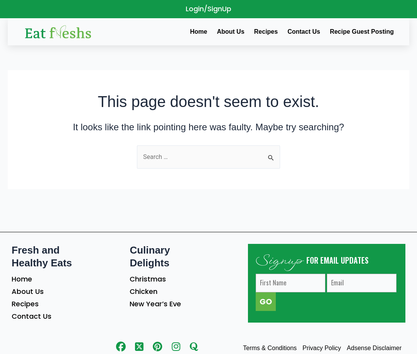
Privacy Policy (321, 348)
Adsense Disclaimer (374, 348)
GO (266, 301)
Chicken (143, 291)
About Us (28, 291)
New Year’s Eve (155, 304)
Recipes (25, 304)
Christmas (148, 279)
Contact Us (31, 316)
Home (22, 279)
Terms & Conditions (270, 348)
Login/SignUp (208, 9)
